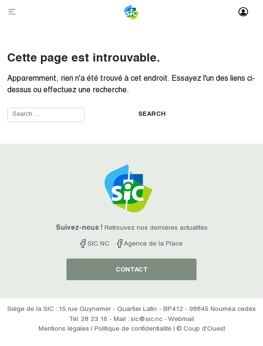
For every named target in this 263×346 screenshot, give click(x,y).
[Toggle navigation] (13, 12)
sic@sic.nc (146, 319)
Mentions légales (64, 329)
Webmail (181, 319)
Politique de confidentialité (132, 329)
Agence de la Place (149, 244)
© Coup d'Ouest (201, 329)
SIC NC (94, 244)
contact (132, 270)
